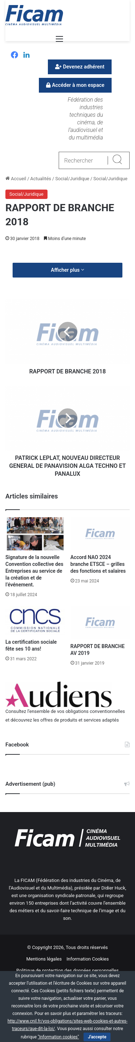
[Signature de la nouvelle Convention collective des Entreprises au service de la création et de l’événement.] (35, 534)
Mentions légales (44, 959)
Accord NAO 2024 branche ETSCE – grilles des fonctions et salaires (98, 564)
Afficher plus (67, 270)
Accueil (15, 178)
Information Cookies (88, 959)
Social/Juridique (72, 178)
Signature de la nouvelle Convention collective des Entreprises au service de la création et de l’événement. (34, 570)
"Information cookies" (58, 1036)
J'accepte (97, 1036)
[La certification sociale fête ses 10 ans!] (35, 620)
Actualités (40, 178)
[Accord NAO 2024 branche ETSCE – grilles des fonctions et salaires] (100, 534)
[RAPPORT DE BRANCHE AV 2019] (100, 622)
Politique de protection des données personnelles (67, 970)
